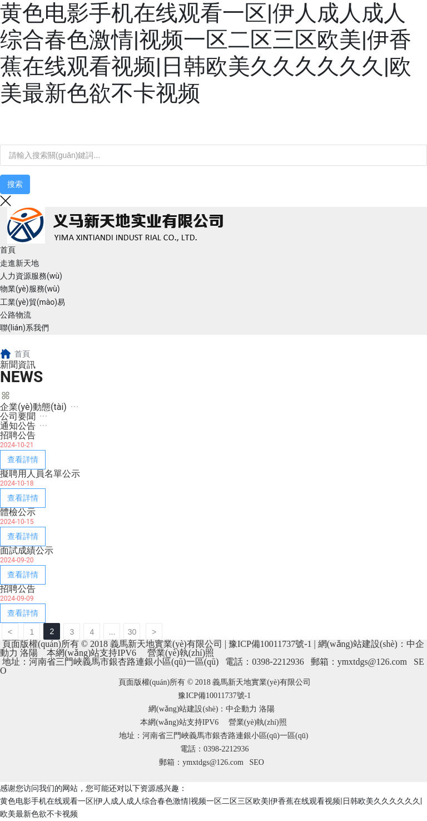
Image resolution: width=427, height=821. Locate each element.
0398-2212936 (278, 661)
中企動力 (241, 709)
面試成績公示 (26, 550)
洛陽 (29, 652)
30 (132, 631)
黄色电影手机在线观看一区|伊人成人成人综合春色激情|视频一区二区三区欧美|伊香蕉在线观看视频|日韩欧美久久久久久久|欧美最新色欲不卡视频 (205, 53)
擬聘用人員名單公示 (40, 473)
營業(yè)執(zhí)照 (180, 652)
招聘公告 (18, 435)
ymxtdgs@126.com (372, 661)
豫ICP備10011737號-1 (270, 644)
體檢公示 (18, 512)
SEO (256, 762)
